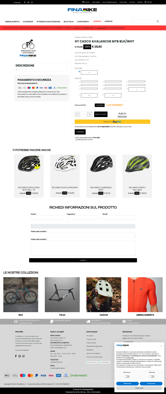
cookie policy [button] (130, 357)
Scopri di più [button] (139, 388)
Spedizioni (90, 350)
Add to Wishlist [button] (122, 115)
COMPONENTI (83, 22)
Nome (34, 214)
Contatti (132, 2)
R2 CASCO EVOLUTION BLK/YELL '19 (28, 189)
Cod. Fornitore (80, 53)
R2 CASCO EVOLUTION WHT (65, 188)
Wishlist (140, 2)
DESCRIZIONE (41, 67)
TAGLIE (78, 78)
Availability (99, 105)
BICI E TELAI (69, 22)
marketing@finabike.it (57, 368)
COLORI (78, 68)
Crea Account (91, 339)
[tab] (41, 67)
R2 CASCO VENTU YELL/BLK (137, 189)
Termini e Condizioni (93, 353)
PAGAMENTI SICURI (62, 320)
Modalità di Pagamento (94, 346)
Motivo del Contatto (39, 231)
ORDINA (80, 132)
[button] (16, 2)
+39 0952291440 (56, 362)
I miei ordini (123, 2)
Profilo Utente (91, 343)
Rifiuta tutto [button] (127, 383)
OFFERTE (97, 21)
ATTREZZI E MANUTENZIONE (48, 22)
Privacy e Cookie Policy (94, 357)
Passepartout (87, 389)
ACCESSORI (28, 22)
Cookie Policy (105, 362)
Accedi (85, 2)
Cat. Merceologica (82, 56)
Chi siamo (89, 336)
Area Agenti (96, 2)
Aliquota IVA (79, 63)
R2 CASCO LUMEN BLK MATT (101, 189)
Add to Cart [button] (101, 114)
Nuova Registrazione (110, 2)
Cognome (71, 214)
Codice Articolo (81, 37)
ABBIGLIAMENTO (12, 22)
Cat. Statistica (80, 60)
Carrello (148, 2)
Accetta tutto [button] (151, 383)
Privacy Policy (93, 362)
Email (105, 214)
